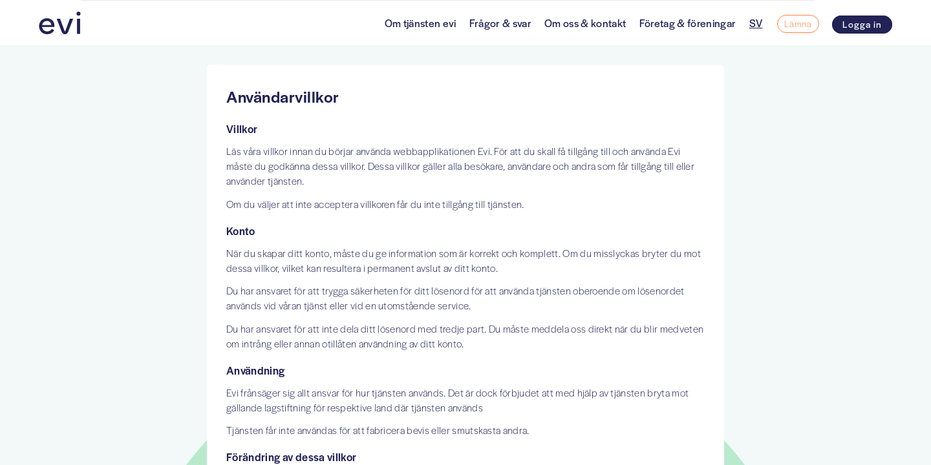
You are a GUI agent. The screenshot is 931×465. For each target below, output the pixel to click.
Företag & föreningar (687, 23)
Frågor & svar (500, 23)
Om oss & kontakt (585, 23)
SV (756, 23)
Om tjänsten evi (420, 23)
